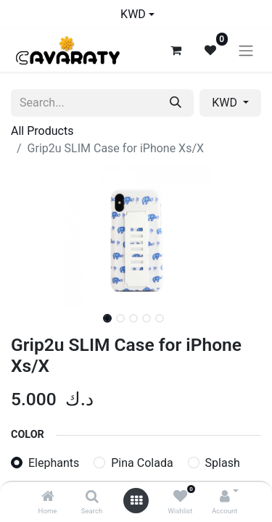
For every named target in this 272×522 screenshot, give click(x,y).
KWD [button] (226, 102)
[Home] (47, 497)
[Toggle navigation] (246, 50)
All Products (42, 131)
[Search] (92, 497)
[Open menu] (136, 501)
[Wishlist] (180, 497)
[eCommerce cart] (175, 50)
